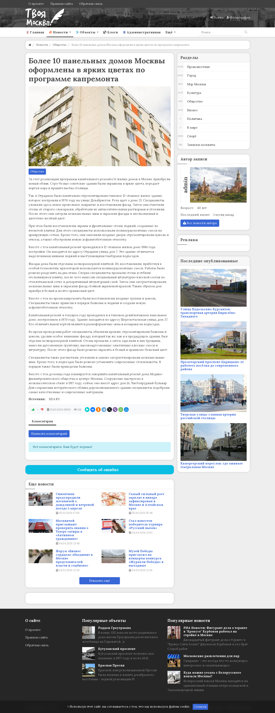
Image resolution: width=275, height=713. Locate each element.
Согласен (200, 706)
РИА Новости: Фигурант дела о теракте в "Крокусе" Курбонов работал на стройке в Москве (215, 631)
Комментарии (42, 421)
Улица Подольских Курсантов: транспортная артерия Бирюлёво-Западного (208, 312)
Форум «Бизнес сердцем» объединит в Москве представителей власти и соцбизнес (74, 558)
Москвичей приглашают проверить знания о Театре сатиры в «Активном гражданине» (72, 530)
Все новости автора (200, 223)
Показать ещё (99, 581)
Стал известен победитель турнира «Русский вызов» (145, 524)
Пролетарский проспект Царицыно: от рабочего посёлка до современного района (212, 365)
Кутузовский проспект (117, 649)
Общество (37, 171)
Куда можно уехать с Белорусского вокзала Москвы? (212, 674)
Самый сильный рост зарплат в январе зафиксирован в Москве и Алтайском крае (146, 501)
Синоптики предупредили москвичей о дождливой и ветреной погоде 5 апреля (75, 501)
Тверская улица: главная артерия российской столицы (208, 416)
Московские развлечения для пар (211, 656)
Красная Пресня (111, 665)
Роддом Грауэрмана (114, 628)
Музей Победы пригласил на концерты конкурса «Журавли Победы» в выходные (146, 558)
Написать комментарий (49, 434)
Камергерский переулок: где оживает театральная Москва (211, 465)
